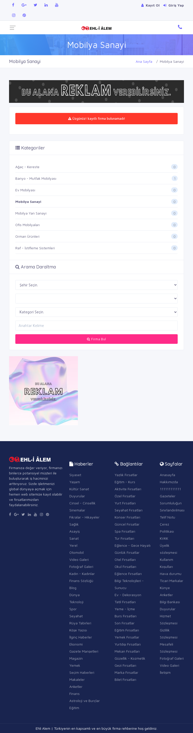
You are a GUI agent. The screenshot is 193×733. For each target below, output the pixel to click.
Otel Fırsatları (125, 559)
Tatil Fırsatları (125, 602)
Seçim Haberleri (81, 672)
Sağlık (74, 524)
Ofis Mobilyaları (27, 225)
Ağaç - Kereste (27, 167)
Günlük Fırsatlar (127, 552)
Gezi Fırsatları (125, 665)
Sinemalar (77, 510)
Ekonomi (76, 644)
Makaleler (77, 679)
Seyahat (76, 616)
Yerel (73, 545)
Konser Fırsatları (127, 517)
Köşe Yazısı (78, 630)
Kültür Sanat (79, 489)
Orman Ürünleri (27, 236)
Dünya (74, 595)
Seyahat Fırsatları (128, 510)
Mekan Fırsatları (127, 651)
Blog (72, 588)
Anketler (75, 686)
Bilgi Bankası (170, 602)
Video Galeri (79, 559)
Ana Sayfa (144, 61)
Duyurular (77, 496)
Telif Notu (167, 517)
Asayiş (74, 531)
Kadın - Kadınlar (82, 573)
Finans (74, 693)
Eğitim (74, 708)
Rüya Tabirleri (80, 623)
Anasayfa (167, 475)
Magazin (76, 658)
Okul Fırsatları (125, 566)
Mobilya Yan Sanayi (30, 213)
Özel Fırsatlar (125, 496)
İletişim (165, 672)
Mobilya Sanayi (28, 201)
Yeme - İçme (125, 609)
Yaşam (74, 482)
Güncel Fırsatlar (127, 524)
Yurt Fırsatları (125, 503)
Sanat (74, 538)
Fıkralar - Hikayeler (84, 517)
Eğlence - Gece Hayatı (133, 545)
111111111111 (170, 489)
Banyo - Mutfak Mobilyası (35, 178)
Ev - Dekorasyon (128, 595)
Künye (165, 588)
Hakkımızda (169, 482)
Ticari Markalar (171, 580)
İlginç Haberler (80, 637)
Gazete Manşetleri (83, 651)
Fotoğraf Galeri (81, 566)
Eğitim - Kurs (125, 482)
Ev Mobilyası (25, 190)
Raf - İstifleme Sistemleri (35, 248)
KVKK (164, 538)
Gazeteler (167, 496)
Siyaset (75, 475)
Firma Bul (96, 339)
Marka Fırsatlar (126, 672)
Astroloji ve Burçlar (84, 700)
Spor (73, 609)
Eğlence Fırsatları (128, 573)
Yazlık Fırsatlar (126, 475)
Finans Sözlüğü (81, 580)
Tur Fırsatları (124, 538)
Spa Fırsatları (125, 531)
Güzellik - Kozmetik (130, 658)
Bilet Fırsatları (125, 679)
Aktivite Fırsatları (128, 489)
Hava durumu (170, 573)
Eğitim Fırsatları (127, 630)
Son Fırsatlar (124, 623)
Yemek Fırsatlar (127, 637)
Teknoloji (76, 602)
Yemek (74, 665)
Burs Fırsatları (125, 616)
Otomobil (76, 552)
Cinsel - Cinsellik (82, 503)
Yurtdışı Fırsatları (128, 644)
